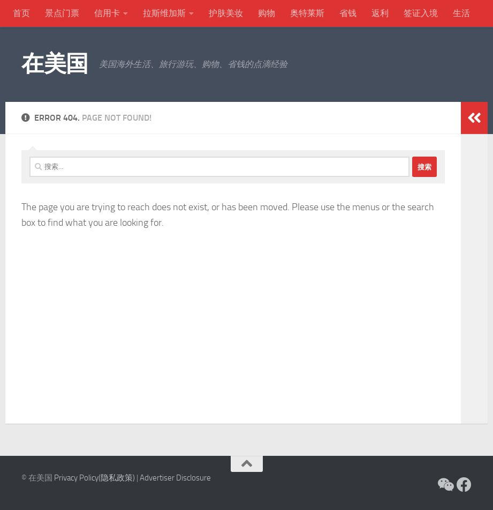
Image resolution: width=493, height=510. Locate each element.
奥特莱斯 (307, 13)
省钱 (348, 13)
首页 (21, 13)
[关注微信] (444, 484)
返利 (380, 13)
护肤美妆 (226, 13)
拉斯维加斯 (164, 13)
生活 (461, 13)
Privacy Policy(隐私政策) (94, 478)
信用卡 (107, 13)
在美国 (54, 63)
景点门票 (62, 13)
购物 (266, 13)
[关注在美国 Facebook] (464, 484)
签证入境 (421, 13)
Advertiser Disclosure (175, 478)
